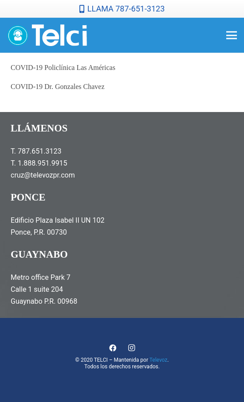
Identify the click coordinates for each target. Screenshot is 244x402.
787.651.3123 (39, 151)
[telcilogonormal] (47, 35)
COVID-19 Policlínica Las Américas (63, 67)
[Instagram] (131, 348)
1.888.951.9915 (42, 163)
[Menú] (231, 35)
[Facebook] (113, 348)
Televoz (159, 360)
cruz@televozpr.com (43, 175)
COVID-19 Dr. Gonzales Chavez (58, 86)
